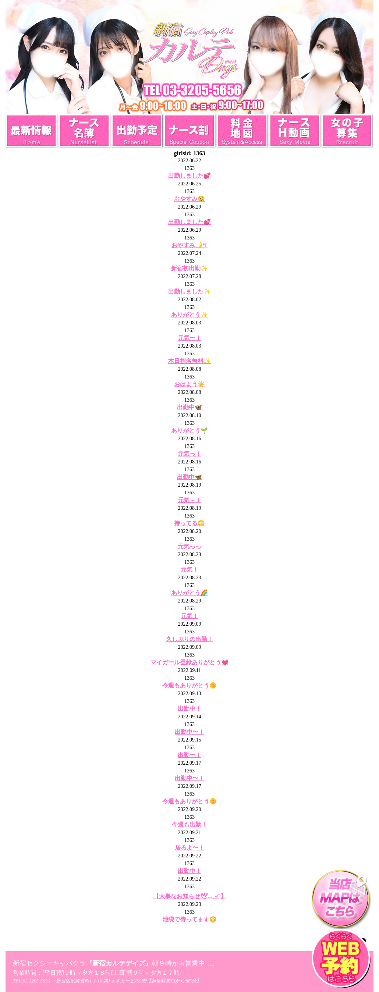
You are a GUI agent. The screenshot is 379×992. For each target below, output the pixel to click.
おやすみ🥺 (189, 199)
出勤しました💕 (189, 176)
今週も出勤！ (189, 824)
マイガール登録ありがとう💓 (189, 662)
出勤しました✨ (189, 291)
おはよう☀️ (189, 384)
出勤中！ (189, 708)
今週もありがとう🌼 (189, 685)
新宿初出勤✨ (189, 268)
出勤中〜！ (189, 732)
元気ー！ (189, 338)
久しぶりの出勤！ (189, 639)
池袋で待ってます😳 (189, 919)
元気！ (189, 569)
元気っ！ (189, 454)
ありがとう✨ (189, 315)
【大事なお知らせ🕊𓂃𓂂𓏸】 (189, 896)
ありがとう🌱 (189, 430)
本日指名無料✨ (189, 361)
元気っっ (189, 546)
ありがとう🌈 (189, 593)
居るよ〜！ (189, 848)
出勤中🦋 (189, 407)
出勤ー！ (189, 755)
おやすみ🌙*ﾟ (189, 245)
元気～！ (189, 500)
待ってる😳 (189, 523)
